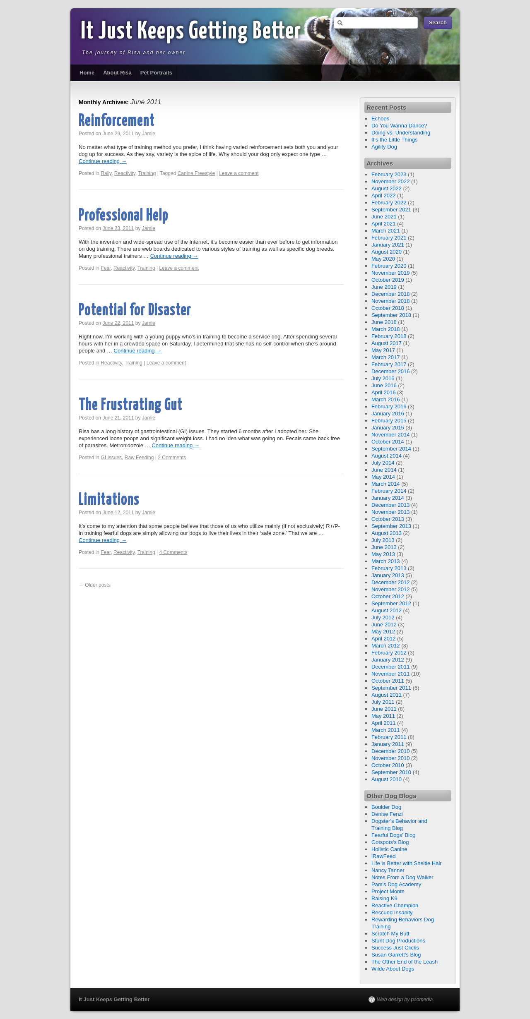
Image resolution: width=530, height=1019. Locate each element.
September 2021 (391, 209)
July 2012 (383, 617)
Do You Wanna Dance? (399, 125)
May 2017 (383, 350)
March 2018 (385, 329)
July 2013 (383, 540)
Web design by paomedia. (405, 999)
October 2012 (387, 596)
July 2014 (383, 463)
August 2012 (386, 610)
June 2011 (384, 709)
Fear (106, 268)
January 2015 (387, 427)
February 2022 (389, 202)
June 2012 (384, 624)
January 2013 (387, 575)
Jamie (148, 134)
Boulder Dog (386, 807)
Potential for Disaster (135, 310)
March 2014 (385, 484)
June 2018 (384, 322)
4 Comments (173, 552)
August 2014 (386, 456)
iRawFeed (383, 856)
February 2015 (389, 420)
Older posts (95, 585)
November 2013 (390, 512)
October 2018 (387, 308)
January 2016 (387, 413)
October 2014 (387, 442)
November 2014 (390, 435)
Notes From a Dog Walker (402, 877)
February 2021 (389, 238)
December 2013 (390, 505)
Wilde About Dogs (392, 969)
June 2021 (384, 216)
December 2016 (390, 371)
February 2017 (389, 364)
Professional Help (124, 215)
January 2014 (387, 498)
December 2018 (390, 294)
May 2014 (383, 477)
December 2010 (390, 751)
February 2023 (389, 174)
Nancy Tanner (388, 870)
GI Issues (111, 457)
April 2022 (383, 195)
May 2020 (383, 259)
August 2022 (386, 188)
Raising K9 (384, 898)
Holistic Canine (389, 849)
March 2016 (385, 399)
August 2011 (386, 695)
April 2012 (383, 638)
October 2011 (387, 681)
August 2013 (386, 533)
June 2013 (384, 547)
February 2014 (389, 491)
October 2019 (387, 280)
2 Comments (172, 457)
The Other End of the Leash (404, 962)
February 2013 (389, 568)
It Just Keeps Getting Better (191, 31)
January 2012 (387, 660)
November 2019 (390, 273)
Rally (106, 173)
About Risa (117, 73)
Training (147, 173)
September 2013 (391, 526)
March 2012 (385, 646)
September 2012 (391, 603)
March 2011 (385, 730)
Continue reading (103, 161)
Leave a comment (238, 173)
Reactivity (124, 173)
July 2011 (383, 702)
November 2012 (390, 589)
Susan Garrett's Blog (396, 955)
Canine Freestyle (196, 173)
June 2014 (384, 470)
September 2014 (391, 449)
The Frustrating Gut (131, 405)
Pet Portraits (156, 73)
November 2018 (390, 301)
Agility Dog (384, 147)
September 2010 (391, 772)
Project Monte (388, 891)
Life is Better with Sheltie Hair (406, 863)
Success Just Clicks (395, 948)
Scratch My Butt (390, 933)
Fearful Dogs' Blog (393, 835)
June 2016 (384, 385)
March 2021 (385, 231)
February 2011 (389, 737)
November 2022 (390, 181)
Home (87, 73)
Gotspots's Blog (390, 842)
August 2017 (386, 343)
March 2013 (385, 561)
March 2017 (385, 357)
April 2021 (383, 224)
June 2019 (384, 287)
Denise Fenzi (387, 814)
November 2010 (390, 758)
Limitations (109, 500)
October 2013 (387, 519)
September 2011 (391, 688)
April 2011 (383, 723)
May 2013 (383, 554)
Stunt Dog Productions (398, 940)
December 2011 (390, 667)
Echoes (380, 118)
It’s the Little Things (394, 140)
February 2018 (389, 336)
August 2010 (386, 779)
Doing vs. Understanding (400, 132)
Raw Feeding (139, 457)
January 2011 (387, 744)
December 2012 (390, 582)
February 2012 (389, 653)
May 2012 (383, 631)
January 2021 (387, 245)
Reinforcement (117, 121)
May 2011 (383, 716)
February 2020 (389, 266)
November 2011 (390, 674)
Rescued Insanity (392, 912)
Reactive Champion (394, 905)
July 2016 (383, 378)
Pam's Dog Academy (396, 884)
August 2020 (386, 252)
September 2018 (391, 315)
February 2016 (389, 406)
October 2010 (387, 765)
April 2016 (383, 392)
